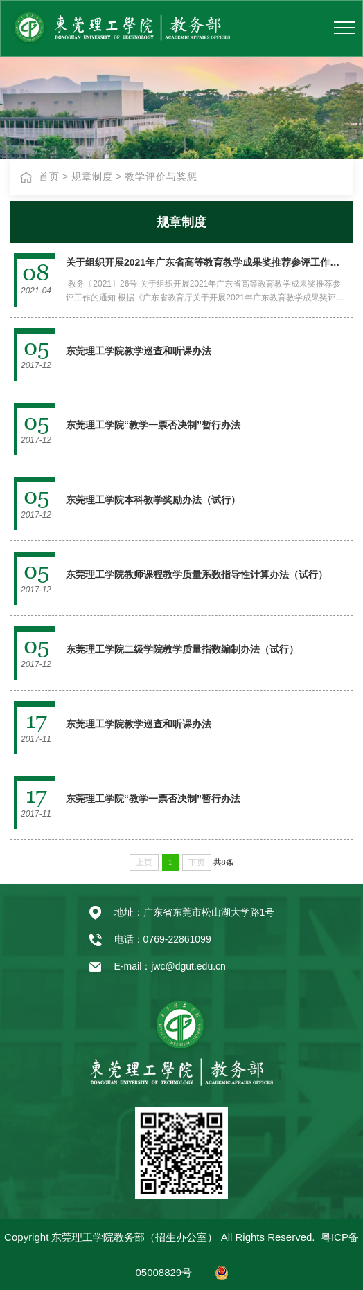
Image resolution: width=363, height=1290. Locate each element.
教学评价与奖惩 (161, 176)
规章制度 (92, 176)
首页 (49, 176)
